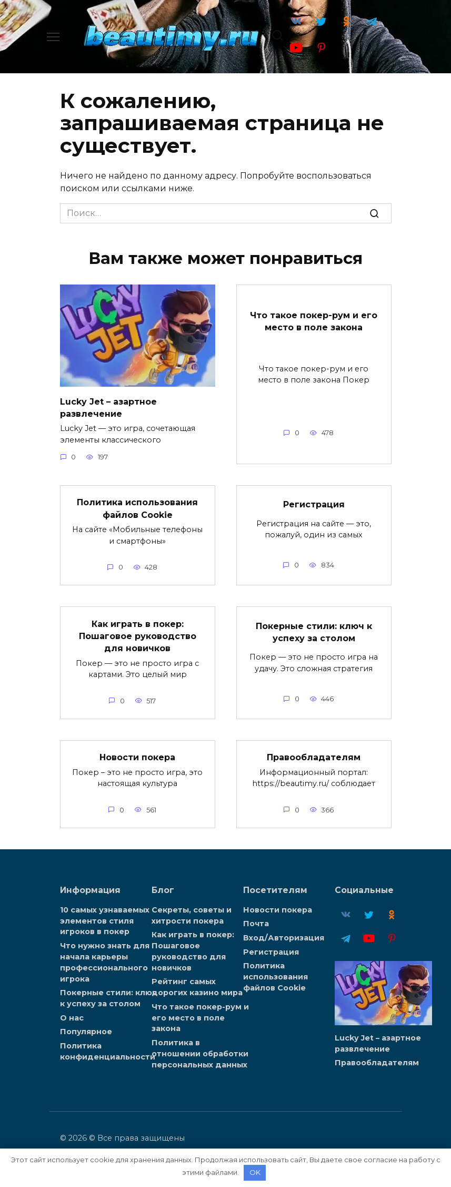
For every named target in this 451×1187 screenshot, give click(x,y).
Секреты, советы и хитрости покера (192, 911)
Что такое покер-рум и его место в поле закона (313, 320)
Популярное (86, 1024)
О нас (72, 1010)
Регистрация (314, 503)
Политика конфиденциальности (107, 1043)
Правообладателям (313, 753)
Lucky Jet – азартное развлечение (108, 406)
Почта (256, 919)
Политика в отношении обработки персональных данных (200, 1045)
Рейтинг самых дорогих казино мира (197, 981)
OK (254, 1172)
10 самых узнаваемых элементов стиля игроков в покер (104, 916)
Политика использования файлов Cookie (137, 506)
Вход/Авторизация (283, 933)
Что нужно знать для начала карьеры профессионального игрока (104, 956)
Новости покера (137, 753)
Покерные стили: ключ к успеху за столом (314, 629)
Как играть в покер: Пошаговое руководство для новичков (137, 633)
